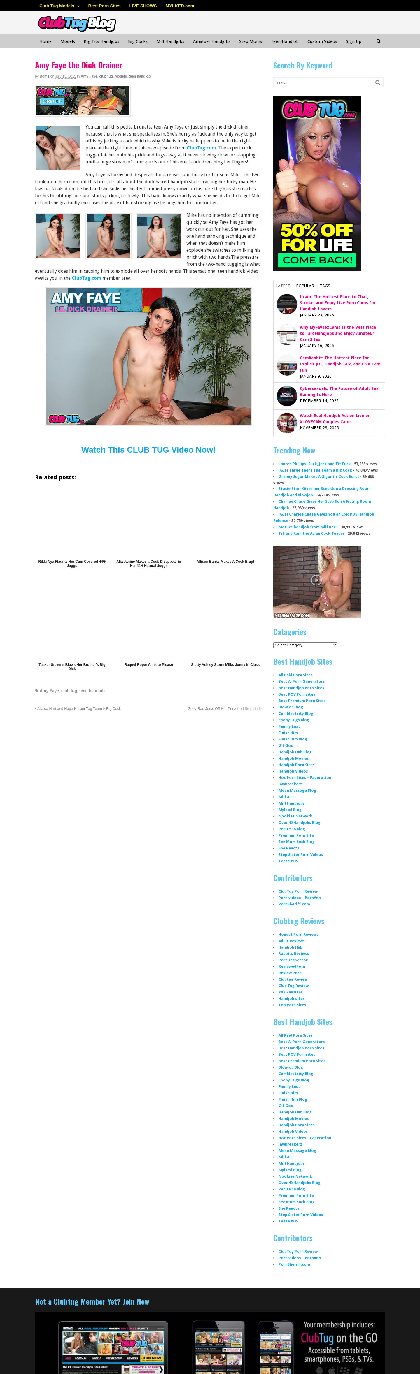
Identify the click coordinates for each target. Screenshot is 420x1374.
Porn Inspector (293, 960)
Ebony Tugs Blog (294, 720)
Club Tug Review (294, 986)
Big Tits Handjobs (101, 41)
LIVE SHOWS (143, 5)
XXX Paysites (291, 992)
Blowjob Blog (291, 707)
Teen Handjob (285, 41)
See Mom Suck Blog (297, 842)
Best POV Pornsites (297, 694)
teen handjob (140, 76)
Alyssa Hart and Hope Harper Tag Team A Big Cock (78, 709)
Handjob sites (292, 998)
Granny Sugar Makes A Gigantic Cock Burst (319, 476)
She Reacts (289, 848)
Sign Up (353, 41)
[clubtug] (83, 113)
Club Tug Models (56, 5)
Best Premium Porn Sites (302, 701)
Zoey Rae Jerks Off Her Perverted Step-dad (225, 709)
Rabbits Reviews (294, 953)
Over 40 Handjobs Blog (300, 822)
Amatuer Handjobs (211, 41)
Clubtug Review (293, 979)
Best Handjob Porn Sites (301, 688)
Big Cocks (138, 41)
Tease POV (288, 861)
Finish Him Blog (293, 739)
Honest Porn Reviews (298, 934)
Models (67, 41)
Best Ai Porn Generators (302, 681)
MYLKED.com (180, 5)
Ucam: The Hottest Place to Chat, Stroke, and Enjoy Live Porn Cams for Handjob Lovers (338, 302)
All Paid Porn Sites (296, 675)
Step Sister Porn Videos (301, 854)
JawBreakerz (290, 784)
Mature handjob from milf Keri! (308, 527)
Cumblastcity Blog (296, 713)
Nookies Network (295, 816)
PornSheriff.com (294, 904)
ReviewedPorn (292, 966)
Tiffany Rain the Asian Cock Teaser (311, 533)
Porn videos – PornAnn (300, 898)
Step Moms (250, 41)
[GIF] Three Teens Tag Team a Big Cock (315, 470)
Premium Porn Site (296, 835)
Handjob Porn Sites (297, 765)
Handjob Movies (294, 758)
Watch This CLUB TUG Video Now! (148, 449)
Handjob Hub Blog (295, 752)
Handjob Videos (293, 771)
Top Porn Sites (292, 1005)
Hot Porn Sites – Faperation (305, 777)
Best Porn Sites (104, 5)
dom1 (44, 76)
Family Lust (289, 726)
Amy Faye (89, 76)
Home (45, 41)
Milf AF (285, 797)
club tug (106, 76)
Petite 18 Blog (292, 829)
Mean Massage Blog (297, 790)
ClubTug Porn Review (298, 891)
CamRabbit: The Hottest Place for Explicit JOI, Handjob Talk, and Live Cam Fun (340, 364)
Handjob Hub (290, 947)
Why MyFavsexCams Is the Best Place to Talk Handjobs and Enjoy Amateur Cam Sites (338, 333)
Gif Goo (286, 745)
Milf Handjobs (170, 41)
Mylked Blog (290, 809)
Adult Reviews (292, 941)
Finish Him (288, 733)
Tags (325, 286)
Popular (305, 286)
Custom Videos (322, 41)
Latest (283, 286)
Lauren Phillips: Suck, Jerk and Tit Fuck (315, 464)
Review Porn (290, 973)
